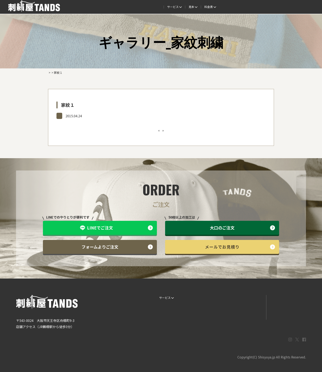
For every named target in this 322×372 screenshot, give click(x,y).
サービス (101, 7)
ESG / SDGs (165, 322)
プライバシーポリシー (286, 314)
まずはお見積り (246, 314)
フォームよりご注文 (117, 247)
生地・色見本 (206, 298)
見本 (144, 7)
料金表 (204, 7)
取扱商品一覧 (225, 7)
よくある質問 (182, 7)
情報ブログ (243, 306)
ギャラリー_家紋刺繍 (73, 116)
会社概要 (246, 7)
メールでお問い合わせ (286, 306)
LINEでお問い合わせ (285, 298)
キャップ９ (155, 130)
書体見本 (163, 314)
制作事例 (161, 7)
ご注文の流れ (124, 7)
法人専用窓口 (267, 7)
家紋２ (170, 130)
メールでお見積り (240, 247)
